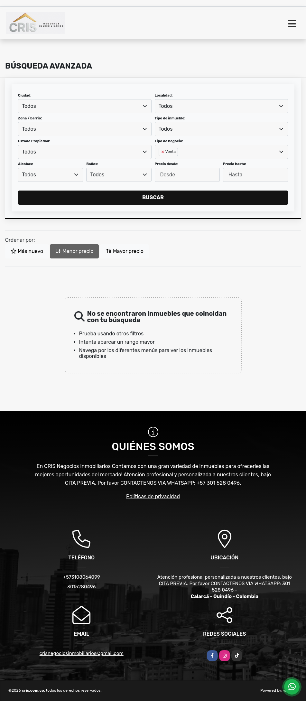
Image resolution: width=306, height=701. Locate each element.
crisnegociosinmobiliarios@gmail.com (82, 653)
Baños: (92, 164)
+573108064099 (81, 577)
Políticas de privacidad (153, 496)
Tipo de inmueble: (170, 118)
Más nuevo (27, 251)
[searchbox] (160, 162)
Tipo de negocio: (169, 141)
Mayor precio (125, 251)
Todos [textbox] (29, 106)
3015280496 (81, 587)
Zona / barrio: (30, 118)
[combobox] (85, 106)
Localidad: (164, 95)
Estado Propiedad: (34, 141)
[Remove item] (163, 152)
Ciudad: (25, 95)
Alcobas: (25, 164)
